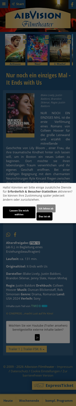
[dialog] (38, 203)
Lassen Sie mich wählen (19, 212)
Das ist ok (44, 216)
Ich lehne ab (46, 208)
